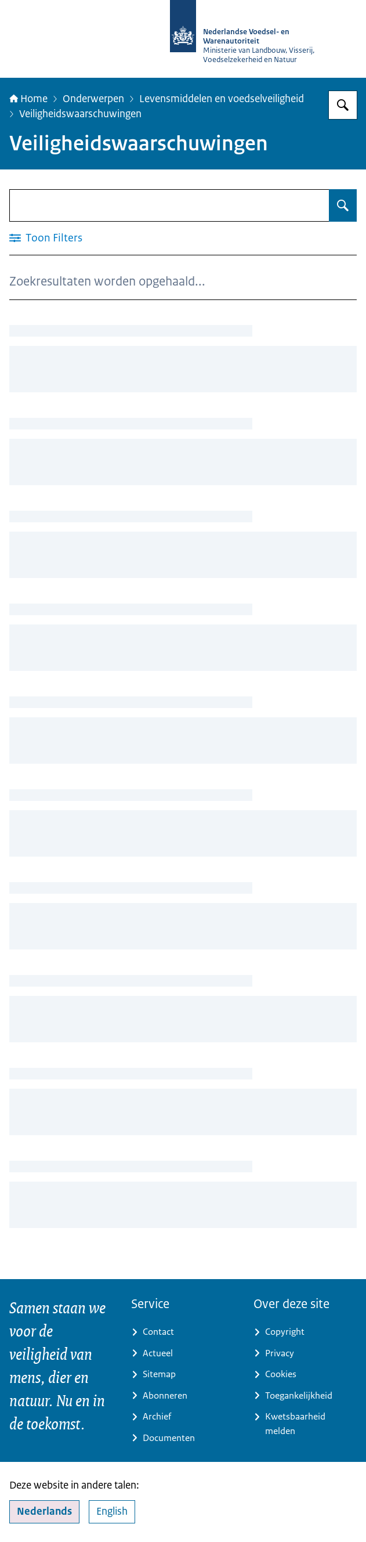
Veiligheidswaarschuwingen (80, 113)
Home (28, 98)
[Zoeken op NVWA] (343, 105)
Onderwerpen (93, 98)
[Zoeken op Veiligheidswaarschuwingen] (343, 205)
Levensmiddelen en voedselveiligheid (221, 98)
